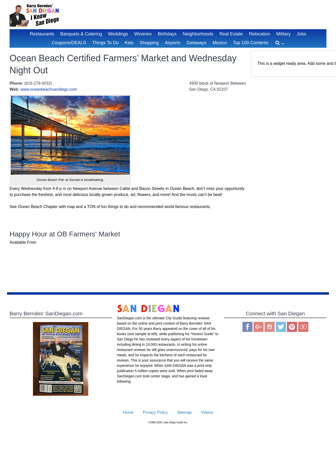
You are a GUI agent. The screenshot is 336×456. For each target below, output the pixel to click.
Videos (207, 412)
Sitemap (184, 412)
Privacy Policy (155, 412)
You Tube (303, 327)
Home (128, 412)
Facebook (247, 327)
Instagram (270, 327)
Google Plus (259, 327)
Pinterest (292, 327)
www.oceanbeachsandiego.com (48, 89)
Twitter (281, 327)
